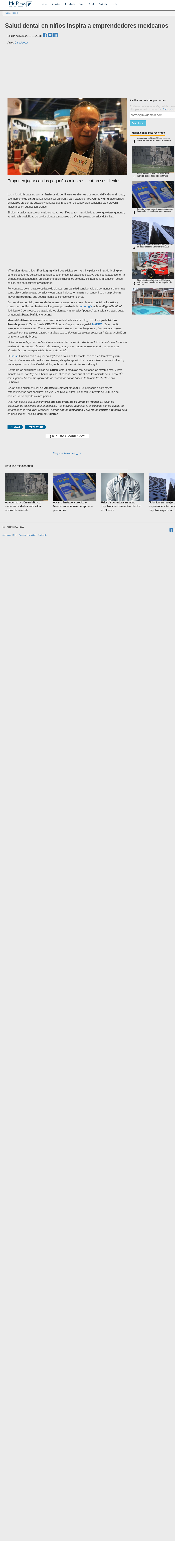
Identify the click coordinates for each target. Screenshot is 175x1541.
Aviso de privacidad (27, 535)
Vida (82, 4)
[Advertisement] (89, 243)
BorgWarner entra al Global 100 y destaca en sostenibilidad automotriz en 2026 (155, 246)
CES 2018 (36, 427)
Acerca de (7, 535)
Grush (14, 356)
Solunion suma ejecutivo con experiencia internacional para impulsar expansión (155, 210)
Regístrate (42, 535)
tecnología (85, 306)
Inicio (44, 4)
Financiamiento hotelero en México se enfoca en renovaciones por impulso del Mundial (154, 282)
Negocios (56, 4)
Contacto (103, 4)
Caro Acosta (21, 42)
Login (114, 4)
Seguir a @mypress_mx (67, 453)
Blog (15, 535)
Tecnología (70, 4)
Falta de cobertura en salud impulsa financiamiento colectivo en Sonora (122, 492)
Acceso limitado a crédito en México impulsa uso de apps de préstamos (153, 175)
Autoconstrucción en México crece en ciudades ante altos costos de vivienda (154, 139)
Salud (91, 4)
